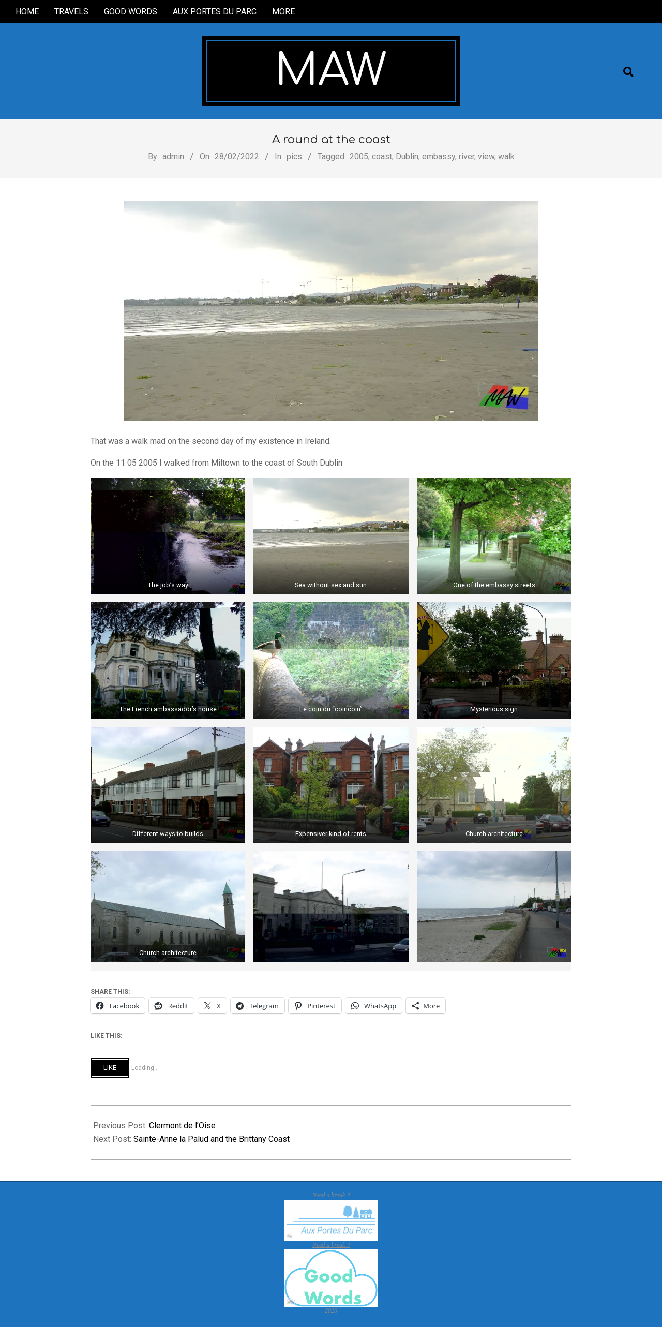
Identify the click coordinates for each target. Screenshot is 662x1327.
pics (294, 156)
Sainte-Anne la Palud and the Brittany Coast (211, 1139)
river (466, 156)
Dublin (407, 156)
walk (506, 156)
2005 (359, 156)
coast (382, 156)
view (486, 156)
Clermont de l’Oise (182, 1125)
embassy (438, 156)
